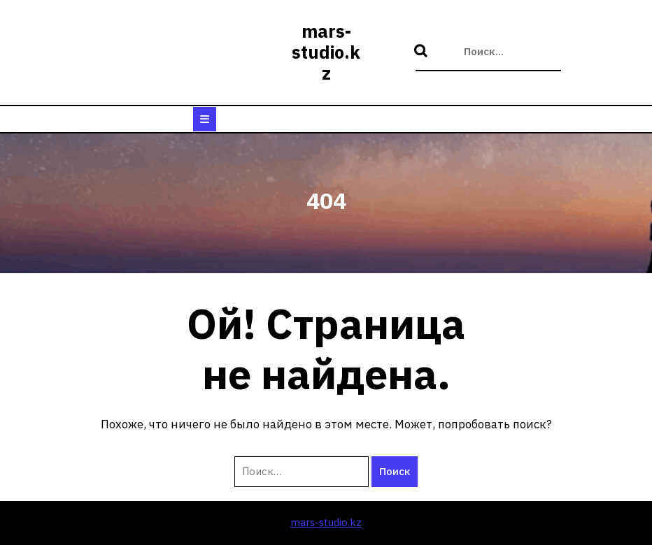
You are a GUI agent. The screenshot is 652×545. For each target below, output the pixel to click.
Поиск (422, 51)
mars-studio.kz (326, 52)
